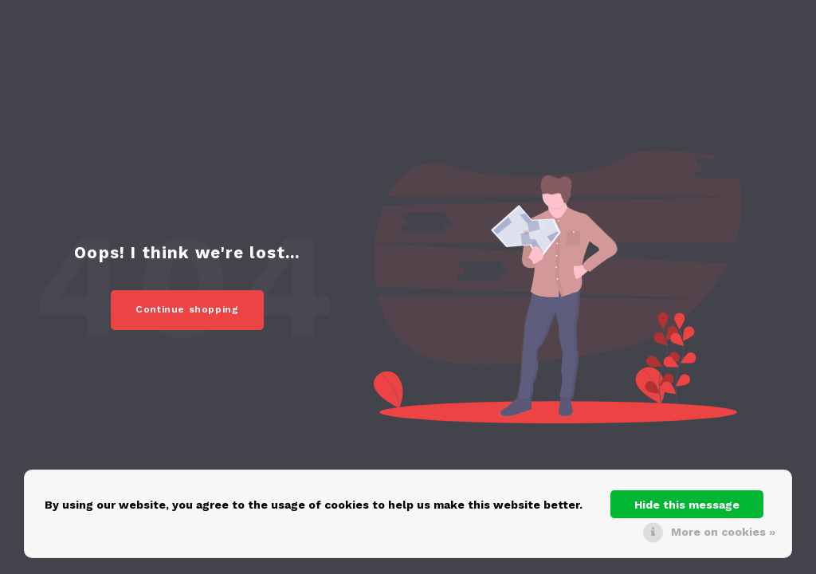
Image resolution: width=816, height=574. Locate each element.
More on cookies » (723, 531)
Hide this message (687, 504)
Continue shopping (187, 309)
